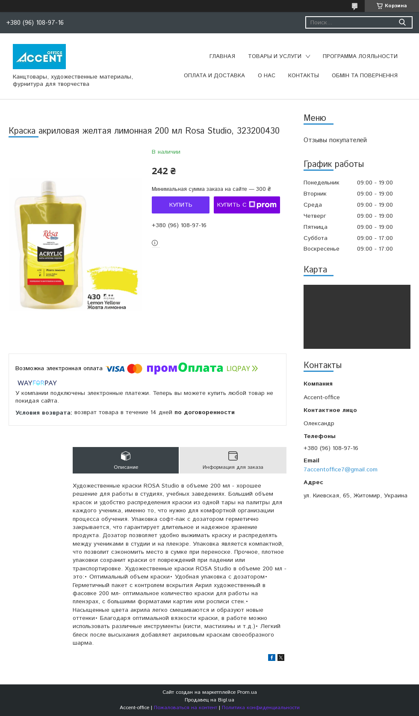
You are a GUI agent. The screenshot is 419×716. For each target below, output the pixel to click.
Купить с (247, 205)
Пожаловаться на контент (185, 707)
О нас (266, 76)
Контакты (303, 76)
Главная (222, 57)
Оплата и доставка (214, 76)
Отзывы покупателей (335, 140)
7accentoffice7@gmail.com (341, 469)
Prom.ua (247, 692)
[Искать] (402, 22)
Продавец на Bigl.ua (209, 700)
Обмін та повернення (365, 76)
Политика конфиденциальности (261, 707)
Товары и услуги (274, 57)
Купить (180, 205)
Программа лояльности (360, 57)
